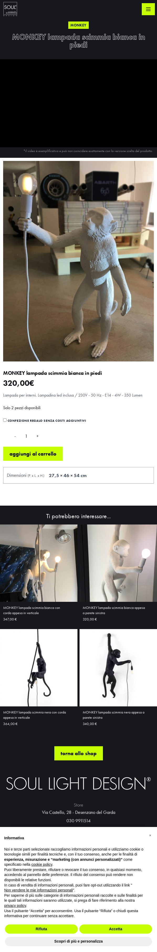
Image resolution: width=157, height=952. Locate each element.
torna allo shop (79, 753)
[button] (150, 835)
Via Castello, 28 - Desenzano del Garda (78, 812)
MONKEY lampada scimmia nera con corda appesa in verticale (34, 715)
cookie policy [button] (42, 864)
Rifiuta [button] (41, 929)
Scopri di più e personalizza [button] (78, 941)
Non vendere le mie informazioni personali (38, 890)
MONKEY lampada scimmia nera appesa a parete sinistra (113, 715)
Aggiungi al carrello (32, 453)
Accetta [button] (115, 929)
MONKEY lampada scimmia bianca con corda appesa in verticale (31, 610)
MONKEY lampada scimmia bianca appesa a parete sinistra (114, 610)
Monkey (78, 25)
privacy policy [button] (15, 906)
